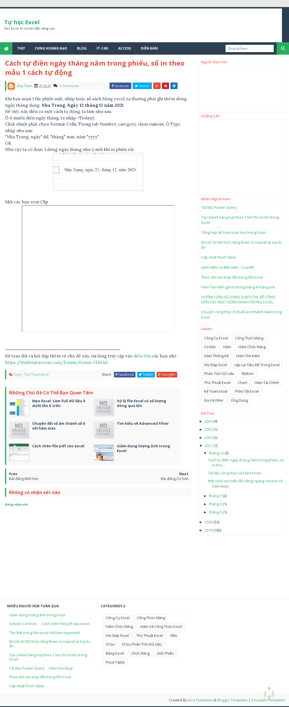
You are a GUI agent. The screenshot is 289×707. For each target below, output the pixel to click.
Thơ (21, 48)
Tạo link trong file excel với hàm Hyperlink (44, 632)
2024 (209, 421)
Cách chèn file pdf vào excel (65, 623)
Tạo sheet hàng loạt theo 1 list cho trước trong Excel (48, 657)
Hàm (227, 346)
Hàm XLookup (61, 668)
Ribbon (248, 373)
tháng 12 (217, 452)
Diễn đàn (149, 48)
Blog (82, 48)
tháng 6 (216, 503)
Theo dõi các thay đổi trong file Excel (232, 277)
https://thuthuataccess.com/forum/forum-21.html (56, 362)
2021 (209, 445)
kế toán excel (215, 391)
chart (242, 382)
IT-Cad (102, 48)
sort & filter (214, 400)
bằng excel (115, 653)
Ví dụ (110, 644)
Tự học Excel (22, 22)
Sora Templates (200, 700)
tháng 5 (216, 512)
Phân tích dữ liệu (219, 373)
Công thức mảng (249, 338)
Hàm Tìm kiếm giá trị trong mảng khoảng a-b (238, 287)
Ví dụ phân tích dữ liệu (142, 644)
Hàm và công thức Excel (161, 626)
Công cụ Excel (216, 338)
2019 (209, 530)
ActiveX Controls (23, 623)
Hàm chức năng (252, 346)
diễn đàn (142, 356)
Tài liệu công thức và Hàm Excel (234, 472)
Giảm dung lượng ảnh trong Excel (37, 614)
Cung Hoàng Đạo (51, 48)
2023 (209, 429)
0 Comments (69, 86)
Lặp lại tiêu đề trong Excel (257, 364)
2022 (209, 437)
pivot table (115, 662)
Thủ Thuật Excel (36, 374)
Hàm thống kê (216, 355)
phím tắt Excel (247, 391)
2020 (209, 521)
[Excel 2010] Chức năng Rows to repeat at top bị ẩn (49, 643)
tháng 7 (216, 495)
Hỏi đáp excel (215, 364)
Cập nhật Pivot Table (218, 257)
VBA (173, 635)
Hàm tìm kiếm (248, 355)
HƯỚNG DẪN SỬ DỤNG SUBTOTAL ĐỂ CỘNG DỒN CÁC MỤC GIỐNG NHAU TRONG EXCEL (238, 299)
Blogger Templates (232, 700)
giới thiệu (165, 653)
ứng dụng (239, 400)
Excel (17, 374)
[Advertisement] (242, 156)
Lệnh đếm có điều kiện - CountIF (227, 267)
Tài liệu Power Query (219, 207)
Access (124, 48)
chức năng (140, 653)
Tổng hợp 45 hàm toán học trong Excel (233, 232)
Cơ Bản (210, 346)
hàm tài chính (267, 382)
